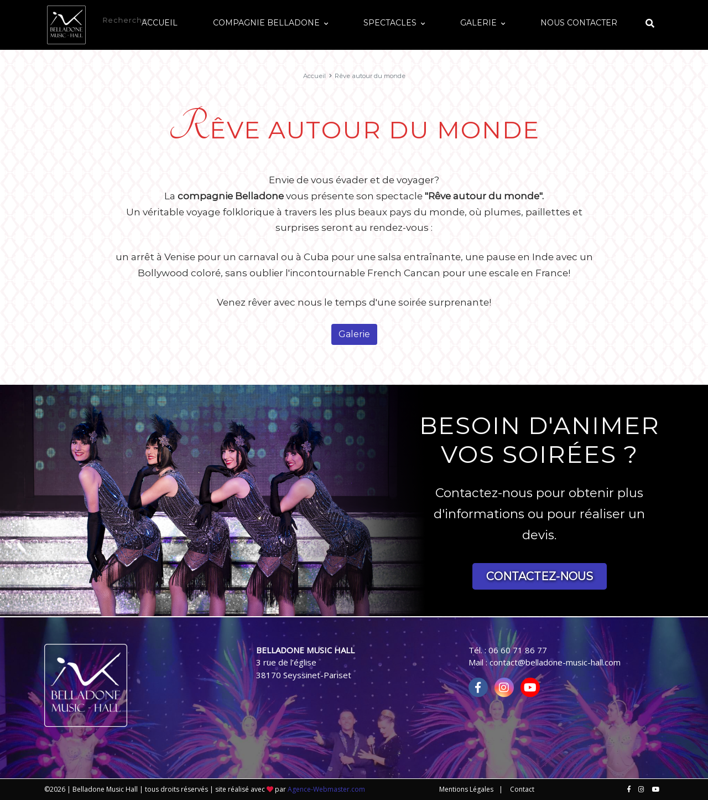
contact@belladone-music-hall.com (555, 662)
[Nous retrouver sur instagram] (641, 789)
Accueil (259, 20)
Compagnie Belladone (343, 20)
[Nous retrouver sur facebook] (628, 789)
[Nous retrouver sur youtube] (656, 789)
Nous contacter (589, 20)
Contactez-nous (539, 576)
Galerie (511, 20)
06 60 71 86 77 (517, 650)
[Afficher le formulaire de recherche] (650, 21)
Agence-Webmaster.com (326, 789)
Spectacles (445, 20)
